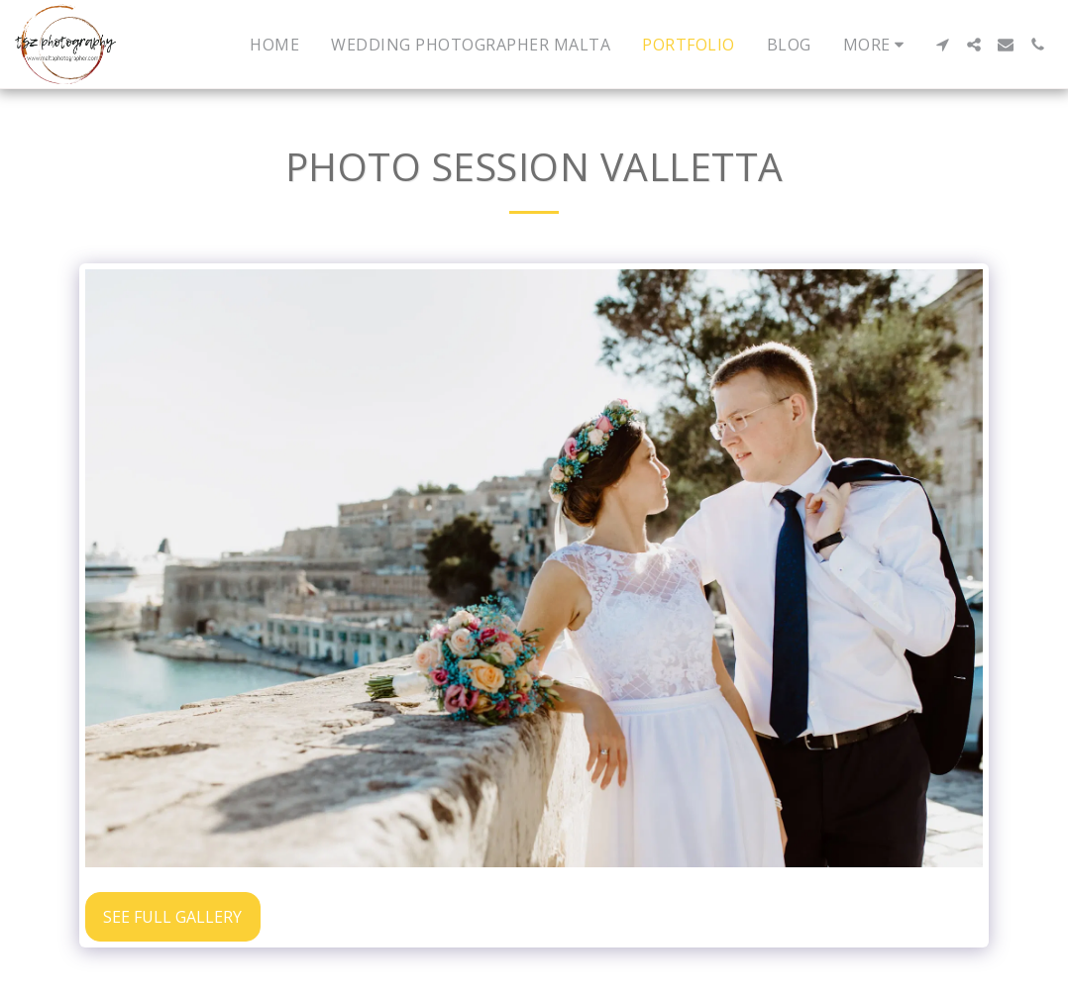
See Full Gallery (172, 917)
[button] (942, 44)
